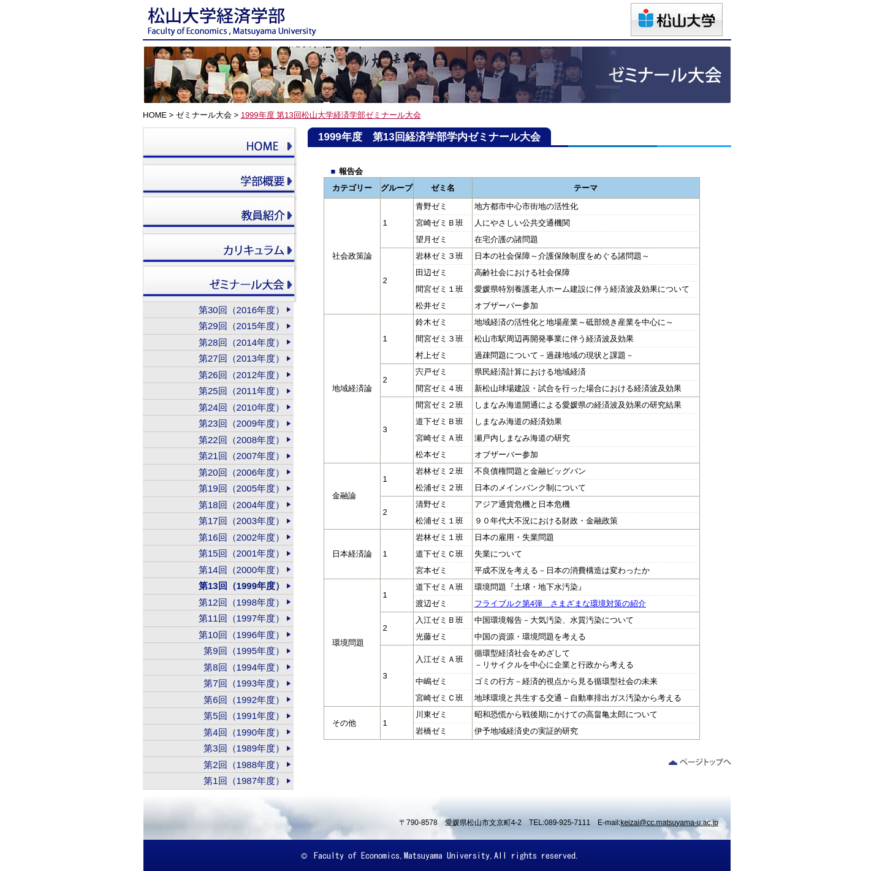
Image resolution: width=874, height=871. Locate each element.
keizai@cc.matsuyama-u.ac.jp (669, 822)
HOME (155, 115)
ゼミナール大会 (204, 115)
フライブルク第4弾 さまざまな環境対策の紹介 (560, 603)
